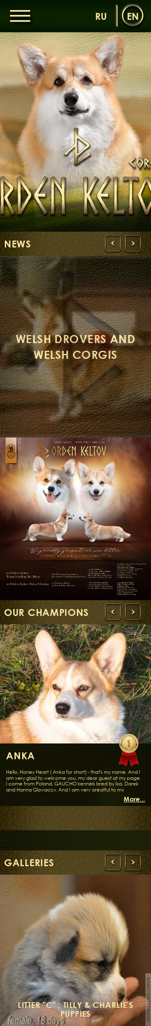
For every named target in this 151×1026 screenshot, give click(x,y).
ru (101, 16)
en (133, 16)
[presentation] (113, 244)
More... (134, 799)
